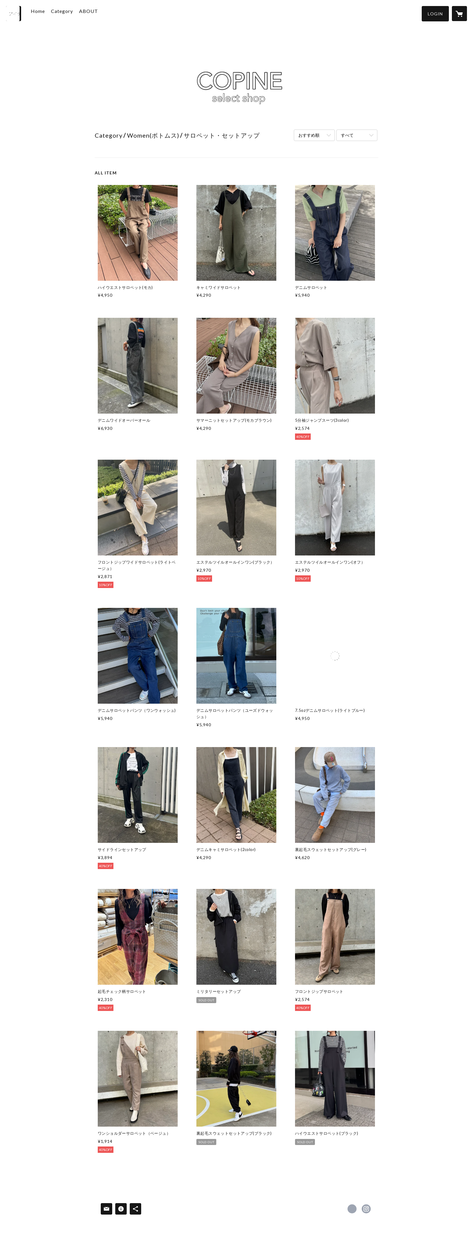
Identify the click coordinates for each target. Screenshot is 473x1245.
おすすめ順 (308, 135)
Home (46, 13)
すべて (347, 135)
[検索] (13, 13)
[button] (435, 13)
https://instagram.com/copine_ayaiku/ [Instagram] (366, 1208)
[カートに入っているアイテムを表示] (459, 13)
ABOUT (96, 13)
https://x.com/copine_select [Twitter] (352, 1208)
